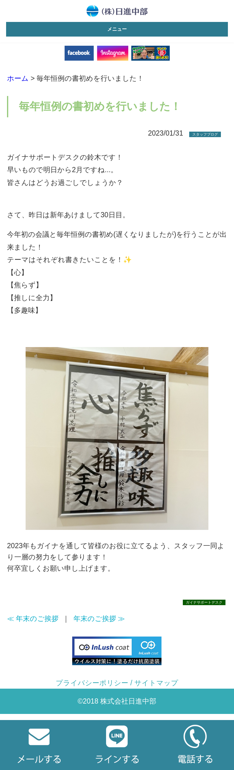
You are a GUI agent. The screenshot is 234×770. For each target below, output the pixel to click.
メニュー (117, 29)
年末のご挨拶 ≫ (99, 619)
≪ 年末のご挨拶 (32, 619)
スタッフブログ (205, 134)
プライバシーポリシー (92, 683)
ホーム (18, 78)
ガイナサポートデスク (204, 602)
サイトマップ (156, 683)
